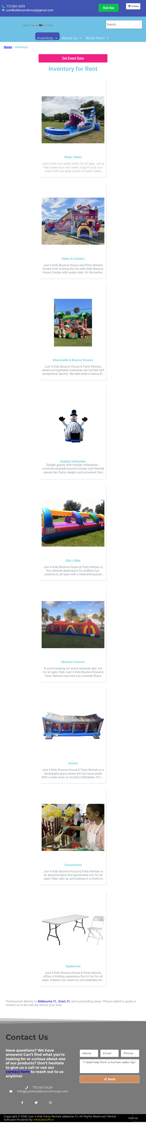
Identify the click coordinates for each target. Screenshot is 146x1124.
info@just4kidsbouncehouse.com (42, 1091)
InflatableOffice (43, 1119)
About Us (72, 38)
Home (8, 47)
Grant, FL (64, 1001)
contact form (18, 1071)
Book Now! (97, 38)
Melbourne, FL (47, 1001)
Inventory (47, 38)
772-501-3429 (42, 1087)
